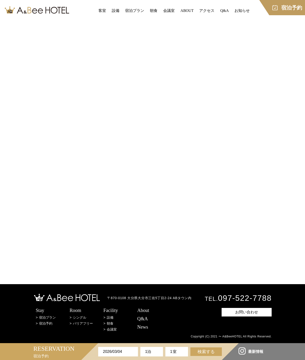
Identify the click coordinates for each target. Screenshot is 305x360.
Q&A (224, 11)
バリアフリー (83, 323)
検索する (206, 351)
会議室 (169, 11)
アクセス (206, 11)
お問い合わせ (246, 312)
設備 (115, 11)
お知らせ (242, 11)
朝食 (154, 11)
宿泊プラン (134, 11)
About (143, 310)
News (142, 327)
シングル (79, 317)
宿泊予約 (45, 323)
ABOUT (186, 11)
